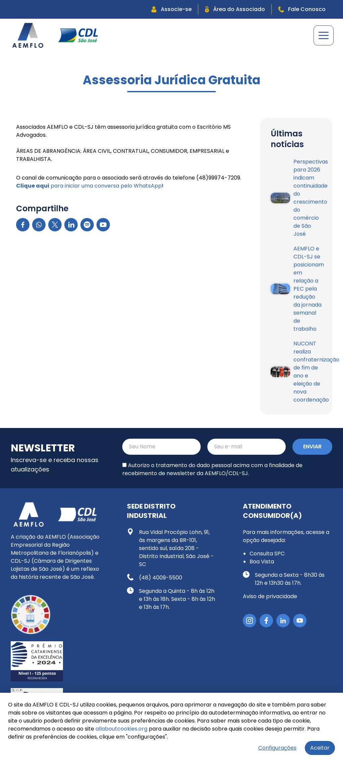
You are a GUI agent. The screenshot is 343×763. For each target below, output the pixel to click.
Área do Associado (235, 9)
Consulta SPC (267, 553)
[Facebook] (22, 224)
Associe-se (171, 9)
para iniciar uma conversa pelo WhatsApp (89, 186)
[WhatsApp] (39, 224)
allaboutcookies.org (121, 729)
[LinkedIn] (71, 224)
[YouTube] (103, 224)
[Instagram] (249, 620)
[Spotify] (87, 224)
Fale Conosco (302, 9)
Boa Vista (262, 561)
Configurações (277, 748)
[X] (55, 224)
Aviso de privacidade (270, 596)
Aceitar (320, 748)
